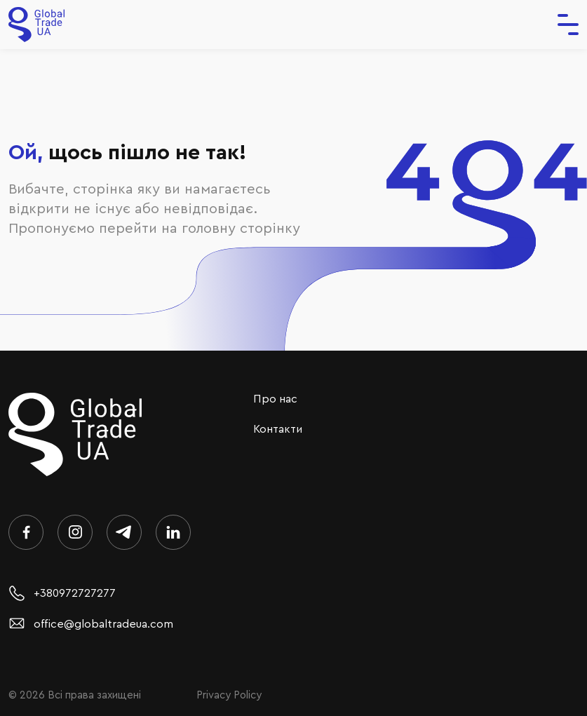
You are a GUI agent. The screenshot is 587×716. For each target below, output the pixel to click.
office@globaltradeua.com (90, 624)
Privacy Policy (229, 695)
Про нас (275, 399)
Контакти (277, 429)
